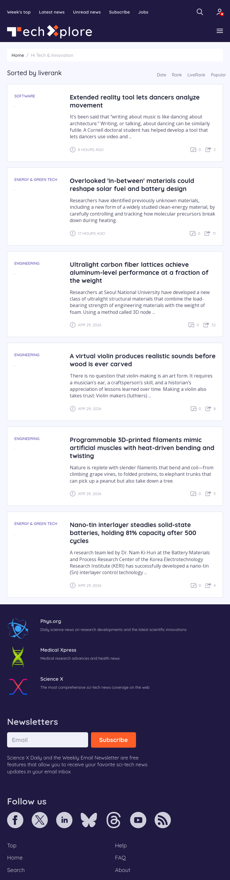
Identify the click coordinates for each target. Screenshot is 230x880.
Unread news (87, 12)
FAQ (120, 857)
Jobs (143, 12)
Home (18, 55)
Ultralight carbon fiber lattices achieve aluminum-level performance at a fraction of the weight (139, 272)
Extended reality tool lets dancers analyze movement (135, 101)
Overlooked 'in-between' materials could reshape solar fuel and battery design (132, 184)
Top (12, 845)
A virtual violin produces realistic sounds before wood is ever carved (143, 360)
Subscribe (119, 12)
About (122, 869)
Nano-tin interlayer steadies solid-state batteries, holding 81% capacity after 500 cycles (133, 533)
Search (16, 869)
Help (121, 845)
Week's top (19, 12)
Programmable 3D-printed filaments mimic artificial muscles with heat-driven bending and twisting (142, 448)
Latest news (52, 12)
